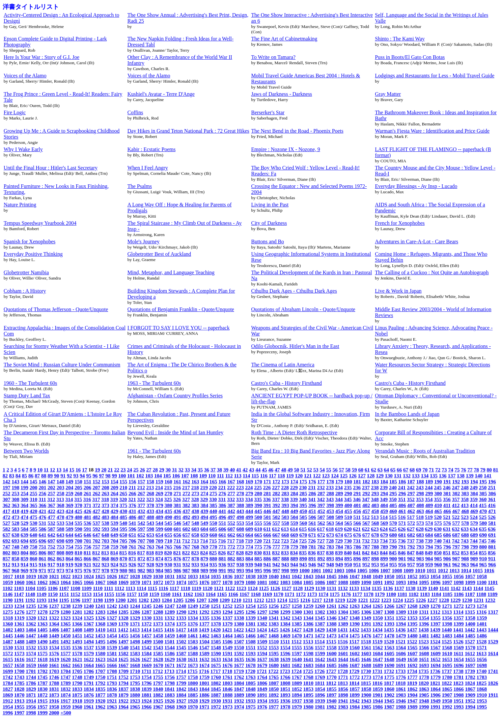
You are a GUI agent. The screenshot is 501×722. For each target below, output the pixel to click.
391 (267, 505)
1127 (286, 588)
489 (159, 517)
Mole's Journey (143, 241)
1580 (100, 653)
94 (82, 475)
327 (186, 499)
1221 (363, 600)
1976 (262, 706)
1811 (320, 683)
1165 (222, 594)
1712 (158, 671)
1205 (178, 600)
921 (87, 564)
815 (123, 552)
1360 (8, 624)
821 (177, 552)
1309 (401, 612)
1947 (412, 701)
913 (15, 564)
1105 (41, 588)
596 (132, 529)
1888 (227, 695)
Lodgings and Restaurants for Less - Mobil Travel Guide (434, 75)
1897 (331, 695)
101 (131, 475)
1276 (19, 612)
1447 (31, 635)
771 (222, 546)
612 (276, 529)
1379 (227, 624)
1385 (297, 624)
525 (483, 517)
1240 (89, 606)
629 (428, 529)
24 (129, 469)
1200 (120, 600)
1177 (357, 594)
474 (24, 517)
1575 (42, 653)
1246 (158, 606)
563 (330, 523)
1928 (193, 701)
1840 (158, 689)
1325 (89, 618)
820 (168, 552)
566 (357, 523)
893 (330, 558)
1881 (146, 695)
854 (474, 552)
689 (474, 535)
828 (240, 552)
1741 (493, 671)
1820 (424, 683)
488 (150, 517)
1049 (378, 576)
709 (159, 541)
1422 (239, 629)
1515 (331, 641)
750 (33, 546)
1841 (169, 689)
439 (204, 511)
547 (186, 523)
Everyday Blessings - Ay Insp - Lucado (416, 186)
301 (447, 493)
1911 (493, 695)
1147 (19, 594)
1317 (493, 612)
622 (366, 529)
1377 (204, 624)
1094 (412, 582)
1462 (204, 635)
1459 (169, 635)
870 (123, 558)
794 (429, 546)
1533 (42, 647)
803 (15, 552)
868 (105, 558)
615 (303, 529)
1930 (216, 701)
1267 (401, 606)
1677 (239, 665)
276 (222, 493)
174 (294, 481)
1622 (89, 659)
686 (447, 535)
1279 (54, 612)
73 (444, 469)
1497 (123, 641)
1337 (227, 618)
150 (78, 481)
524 (474, 517)
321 (132, 499)
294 (384, 493)
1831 (54, 689)
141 (487, 475)
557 (276, 523)
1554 (285, 647)
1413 (134, 629)
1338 (239, 618)
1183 (425, 594)
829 (249, 552)
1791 (89, 683)
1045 (331, 576)
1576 (54, 653)
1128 (298, 588)
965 (483, 564)
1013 (454, 570)
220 (213, 487)
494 (204, 517)
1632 (204, 659)
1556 (308, 647)
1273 (470, 606)
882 (231, 558)
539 (114, 523)
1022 (65, 576)
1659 (31, 665)
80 (489, 469)
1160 (165, 594)
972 (51, 570)
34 (193, 469)
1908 (459, 695)
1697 (470, 665)
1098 (459, 582)
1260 (320, 606)
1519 (377, 641)
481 (87, 517)
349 (384, 499)
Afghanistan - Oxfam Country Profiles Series (175, 395)
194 (474, 481)
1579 (89, 653)
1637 (262, 659)
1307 (378, 612)
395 (303, 505)
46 (270, 469)
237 (366, 487)
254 (24, 493)
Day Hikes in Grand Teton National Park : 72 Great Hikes (188, 131)
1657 (8, 665)
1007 (385, 570)
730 (347, 541)
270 (168, 493)
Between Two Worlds (26, 451)
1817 (389, 683)
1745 (42, 677)
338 (285, 499)
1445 (8, 635)
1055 (447, 576)
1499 (146, 641)
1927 (181, 701)
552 (231, 523)
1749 (89, 677)
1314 (458, 612)
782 (321, 546)
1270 (435, 606)
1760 (216, 677)
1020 (42, 576)
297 (411, 493)
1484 (459, 635)
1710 (135, 671)
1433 (366, 629)
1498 (135, 641)
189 (429, 481)
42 (245, 469)
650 (123, 535)
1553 (273, 647)
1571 (482, 647)
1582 (123, 653)
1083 (285, 582)
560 (303, 523)
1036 (227, 576)
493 (195, 517)
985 (168, 570)
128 (371, 475)
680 (393, 535)
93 (76, 475)
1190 (8, 600)
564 (339, 523)
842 (366, 552)
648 (105, 535)
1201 (132, 600)
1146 (8, 594)
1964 (123, 706)
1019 (31, 576)
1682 (297, 665)
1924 (146, 701)
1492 (65, 641)
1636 (250, 659)
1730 (366, 671)
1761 (227, 677)
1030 (158, 576)
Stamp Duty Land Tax (27, 395)
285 (303, 493)
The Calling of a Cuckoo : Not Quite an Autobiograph (431, 272)
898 (375, 558)
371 (87, 505)
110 (212, 475)
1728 (343, 671)
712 (186, 541)
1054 (435, 576)
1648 (389, 659)
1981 (320, 706)
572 (411, 523)
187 (411, 481)
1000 (304, 570)
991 (222, 570)
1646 (366, 659)
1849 (262, 689)
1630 (181, 659)
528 (15, 523)
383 (195, 505)
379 (159, 505)
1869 (8, 695)
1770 (331, 677)
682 (411, 535)
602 (186, 529)
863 (60, 558)
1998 (31, 712)
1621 (77, 659)
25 (136, 469)
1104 (30, 588)
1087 (331, 582)
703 (105, 541)
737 (411, 541)
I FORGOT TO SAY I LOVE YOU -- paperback (178, 328)
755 (78, 546)
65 (393, 469)
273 (195, 493)
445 (258, 511)
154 (114, 481)
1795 (135, 683)
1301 (308, 612)
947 (321, 564)
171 (267, 481)
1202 (144, 600)
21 (110, 469)
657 (186, 535)
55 (328, 469)
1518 (366, 641)
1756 (169, 677)
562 (321, 523)
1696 (459, 665)
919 (69, 564)
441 (222, 511)
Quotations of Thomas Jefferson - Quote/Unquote (56, 309)
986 (177, 570)
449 (294, 511)
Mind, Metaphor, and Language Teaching (171, 272)
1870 (19, 695)
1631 (193, 659)
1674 (204, 665)
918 (60, 564)
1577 (65, 653)
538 (105, 523)
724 (294, 541)
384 (204, 505)
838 (330, 552)
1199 (109, 600)
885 (258, 558)
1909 (470, 695)
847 (411, 552)
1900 (366, 695)
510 (348, 517)
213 (150, 487)
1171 (289, 594)
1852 (297, 689)
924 (114, 564)
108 (194, 475)
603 (195, 529)
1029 (146, 576)
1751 (112, 677)
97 (101, 475)
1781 (459, 677)
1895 (308, 695)
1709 (123, 671)
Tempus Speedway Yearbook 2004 (40, 223)
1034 (204, 576)
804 (24, 552)
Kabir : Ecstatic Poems (151, 149)
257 (51, 493)
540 (123, 523)
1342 (285, 618)
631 (447, 529)
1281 (77, 612)
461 (402, 511)
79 (483, 469)
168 (240, 481)
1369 (112, 624)
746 (491, 541)
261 (87, 493)
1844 (204, 689)
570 (393, 523)
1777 (412, 677)
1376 (193, 624)
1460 (181, 635)
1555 (297, 647)
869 (114, 558)
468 (465, 511)
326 (177, 499)
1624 (112, 659)
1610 (447, 653)
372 (96, 505)
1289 (169, 612)
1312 (435, 612)
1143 (467, 588)
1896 (320, 695)
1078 (227, 582)
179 (339, 481)
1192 (30, 600)
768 (195, 546)
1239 (77, 606)
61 (367, 469)
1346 (331, 618)
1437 (412, 629)
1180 (391, 594)
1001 (316, 570)
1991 (435, 706)
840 (347, 552)
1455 (123, 635)
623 (374, 529)
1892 (273, 695)
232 (321, 487)
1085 (308, 582)
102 (140, 475)
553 (240, 523)
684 (429, 535)
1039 (262, 576)
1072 (158, 582)
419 (24, 511)
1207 (201, 600)
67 (405, 469)
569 (384, 523)
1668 (135, 665)
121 (308, 475)
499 (249, 517)
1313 (447, 612)
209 (114, 487)
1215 (294, 600)
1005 (362, 570)
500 (258, 517)
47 (277, 469)
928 (150, 564)
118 (281, 475)
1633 (216, 659)
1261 (331, 606)
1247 (169, 606)
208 (105, 487)
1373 (158, 624)
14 (65, 469)
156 (132, 481)
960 (438, 564)
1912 (8, 701)
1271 (447, 606)
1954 (8, 706)
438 (195, 511)
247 (455, 487)
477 (51, 517)
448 (285, 511)
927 (141, 564)
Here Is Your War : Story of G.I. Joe (41, 57)
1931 (227, 701)
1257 (285, 606)
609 (249, 529)
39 (226, 469)
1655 (470, 659)
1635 (239, 659)
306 (492, 493)
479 (69, 517)
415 (483, 505)
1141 (444, 588)
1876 (89, 695)
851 (447, 552)
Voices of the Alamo (25, 75)
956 (402, 564)
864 (69, 558)
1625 (123, 659)
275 (213, 493)
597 (141, 529)
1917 (65, 701)
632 (455, 529)
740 (437, 541)
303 (465, 493)
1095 (424, 582)
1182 (413, 594)
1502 (181, 641)
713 (195, 541)
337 (276, 499)
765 (168, 546)
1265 (378, 606)
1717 (215, 671)
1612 (470, 653)
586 (42, 529)
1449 (54, 635)
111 (220, 475)
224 (249, 487)
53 (316, 469)
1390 (354, 624)
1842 (181, 689)
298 (420, 493)
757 (96, 546)
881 (222, 558)
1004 (351, 570)
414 (474, 505)
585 (33, 529)
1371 (135, 624)
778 (285, 546)
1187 (470, 594)
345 (347, 499)
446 (267, 511)
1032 (181, 576)
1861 (401, 689)
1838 (135, 689)
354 (428, 499)
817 (141, 552)
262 (96, 493)
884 (249, 558)
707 (141, 541)
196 (492, 481)
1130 (320, 588)
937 (231, 564)
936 (222, 564)
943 (285, 564)
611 (267, 529)
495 (213, 517)
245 (437, 487)
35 (200, 469)
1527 (470, 641)
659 (204, 535)
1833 (77, 689)
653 (150, 535)
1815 (366, 683)
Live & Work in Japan (398, 291)
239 (384, 487)
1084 (297, 582)
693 (15, 541)
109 (203, 475)
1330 (146, 618)
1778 (424, 677)
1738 (458, 671)
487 (141, 517)
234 (339, 487)
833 (285, 552)
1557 (320, 647)
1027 (123, 576)
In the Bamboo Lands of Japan (407, 414)
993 (240, 570)
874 (159, 558)
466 (447, 511)
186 (402, 481)
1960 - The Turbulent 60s (30, 383)
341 (312, 499)
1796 (146, 683)
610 (258, 529)
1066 (89, 582)
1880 (135, 695)
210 (123, 487)
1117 (174, 588)
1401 (482, 624)
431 (132, 511)
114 (246, 475)
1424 (262, 629)
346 (357, 499)
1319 (19, 618)
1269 (424, 606)
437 (186, 511)
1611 (458, 653)
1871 (31, 695)
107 (185, 475)
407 (411, 505)
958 (420, 564)
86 (31, 475)
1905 (424, 695)
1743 (19, 677)
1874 (65, 695)
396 (312, 505)
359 (474, 499)
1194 (53, 600)
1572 (8, 653)
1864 (435, 689)
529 (24, 523)
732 (366, 541)
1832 (65, 689)
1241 (100, 606)
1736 (435, 671)
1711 (146, 671)
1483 (447, 635)
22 (116, 469)
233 (330, 487)
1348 (354, 618)
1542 (146, 647)
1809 (297, 683)
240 (393, 487)
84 (18, 475)
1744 (31, 677)
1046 (343, 576)
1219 (340, 600)
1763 (250, 677)
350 (393, 499)
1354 (424, 618)
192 (456, 481)
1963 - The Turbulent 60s (154, 383)
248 (464, 487)
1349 (366, 618)
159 (159, 481)
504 (294, 517)
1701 (31, 671)
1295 (239, 612)
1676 (227, 665)
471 (492, 511)
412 (455, 505)
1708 (112, 671)
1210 (236, 600)
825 (213, 552)
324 (159, 499)
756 (87, 546)
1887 (216, 695)
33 (187, 469)
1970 (193, 706)
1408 (77, 629)
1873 (54, 695)
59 (354, 469)
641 (42, 535)
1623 (100, 659)
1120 (207, 588)
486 (132, 517)
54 (322, 469)
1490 (42, 641)
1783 (482, 677)
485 (123, 517)
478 (60, 517)
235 (347, 487)
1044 (320, 576)
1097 (447, 582)
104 (158, 475)
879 (204, 558)
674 (339, 535)
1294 (227, 612)
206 (87, 487)
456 (357, 511)
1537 (89, 647)
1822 (447, 683)
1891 (262, 695)
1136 (388, 588)
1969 (181, 706)
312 (51, 499)
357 (455, 499)
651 (132, 535)
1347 (343, 618)
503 (285, 517)
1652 (435, 659)
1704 (65, 671)
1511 (285, 641)
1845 (216, 689)
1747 (65, 677)
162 (186, 481)
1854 (320, 689)
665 (258, 535)
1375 (181, 624)
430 (123, 511)
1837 (123, 689)
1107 (64, 588)
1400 (470, 624)
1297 (262, 612)
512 (366, 517)
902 (411, 558)
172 (276, 481)
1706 (89, 671)
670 (303, 535)
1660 (42, 665)
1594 (262, 653)
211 (132, 487)
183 (375, 481)
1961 (89, 706)
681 (402, 535)
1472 (320, 635)
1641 (308, 659)
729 (339, 541)
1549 (227, 647)
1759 (204, 677)
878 (195, 558)
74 (450, 469)
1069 (123, 582)
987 (186, 570)
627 (411, 529)
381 (177, 505)
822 (186, 552)
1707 (100, 671)
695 (33, 541)
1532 (31, 647)
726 (312, 541)
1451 (77, 635)
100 (122, 475)
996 (267, 570)
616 (312, 529)
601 (177, 529)
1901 (378, 695)
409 (429, 505)
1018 (19, 576)
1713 (169, 671)
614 (294, 529)
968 (15, 570)
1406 (54, 629)
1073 (169, 582)
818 (150, 552)
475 (33, 517)
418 (15, 511)
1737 (447, 671)
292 (366, 493)
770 (213, 546)
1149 (41, 594)
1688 (366, 665)
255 (33, 493)
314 (69, 499)
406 (402, 505)
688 (465, 535)
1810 (308, 683)
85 (24, 475)
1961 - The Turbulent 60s (154, 451)
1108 (75, 588)
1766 (285, 677)
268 (150, 493)
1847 (239, 689)
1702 (42, 671)
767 (186, 546)
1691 (401, 665)
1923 (135, 701)
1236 (42, 606)
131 (398, 475)
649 (114, 535)
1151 (64, 594)
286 (312, 493)
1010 (420, 570)
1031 (169, 576)
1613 (481, 653)
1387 (320, 624)
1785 (19, 683)
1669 (146, 665)
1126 (275, 588)
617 (321, 529)
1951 (459, 701)
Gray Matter (388, 94)
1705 (77, 671)
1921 (112, 701)
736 (401, 541)
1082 (273, 582)
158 (150, 481)
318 (105, 499)
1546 (193, 647)
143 (15, 481)
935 (213, 564)
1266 (389, 606)
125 (344, 475)
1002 (327, 570)
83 (11, 475)
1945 (389, 701)
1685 (331, 665)
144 (24, 481)
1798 (169, 683)
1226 (421, 600)
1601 (343, 653)
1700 (19, 671)
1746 (54, 677)
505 (303, 517)
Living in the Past (270, 204)
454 (339, 511)
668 (285, 535)
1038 (250, 576)
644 (69, 535)
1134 (365, 588)
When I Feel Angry (147, 168)
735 (393, 541)
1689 (378, 665)
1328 (123, 618)
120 (298, 475)
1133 (354, 588)
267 (141, 493)
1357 (459, 618)
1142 (455, 588)
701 (87, 541)
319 (114, 499)
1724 (296, 671)
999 (294, 570)
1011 (431, 570)
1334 (193, 618)
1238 (65, 606)
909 (474, 558)
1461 (193, 635)
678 (375, 535)
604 (204, 529)
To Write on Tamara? (273, 57)
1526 (458, 641)
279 (249, 493)
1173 (312, 594)
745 (483, 541)
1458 (158, 635)
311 (42, 499)
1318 (8, 618)
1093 (401, 582)
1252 (227, 606)
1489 (31, 641)
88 (43, 475)
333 (240, 499)
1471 (308, 635)
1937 (297, 701)
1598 (308, 653)
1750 (100, 677)
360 (483, 499)
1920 (100, 701)
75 (457, 469)
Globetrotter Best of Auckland (159, 254)
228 (285, 487)
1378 (216, 624)
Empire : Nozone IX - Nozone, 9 (285, 149)
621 (357, 529)
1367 (89, 624)
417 (6, 511)
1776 (401, 677)
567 (366, 523)
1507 (239, 641)
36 (206, 469)
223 (240, 487)
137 (452, 475)
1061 (31, 582)
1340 (262, 618)
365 (33, 505)
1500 (158, 641)
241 (401, 487)
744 (474, 541)
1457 (146, 635)
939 (249, 564)
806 (42, 552)
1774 (378, 677)
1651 (424, 659)
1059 (8, 582)
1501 (169, 641)
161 (177, 481)
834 (294, 552)
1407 (65, 629)
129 (379, 475)
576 (447, 523)
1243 (123, 606)
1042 (297, 576)
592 (96, 529)
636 (491, 529)
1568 (447, 647)
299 (429, 493)
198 (15, 487)
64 (386, 469)
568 (375, 523)
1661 (54, 665)
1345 (320, 618)
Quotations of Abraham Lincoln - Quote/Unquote (303, 309)
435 (168, 511)
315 (78, 499)
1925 (158, 701)
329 (204, 499)
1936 (285, 701)
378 (150, 505)
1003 (339, 570)
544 (159, 523)
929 (159, 564)
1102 (8, 588)
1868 (482, 689)
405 (393, 505)
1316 (481, 612)
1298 (273, 612)
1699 (8, 671)
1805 (250, 683)
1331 (158, 618)
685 (438, 535)
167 (231, 481)
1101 (493, 582)
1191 (19, 600)
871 (132, 558)
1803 (227, 683)
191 (447, 481)
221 (222, 487)
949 (339, 564)
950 (348, 564)
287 (321, 493)
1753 (135, 677)
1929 (204, 701)
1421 (227, 629)
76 (463, 469)
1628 (158, 659)
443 (240, 511)
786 (357, 546)
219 (204, 487)
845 (393, 552)
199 (24, 487)
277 (231, 493)
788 (375, 546)
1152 (75, 594)
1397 (435, 624)
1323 (65, 618)
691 (492, 535)
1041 (285, 576)
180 (348, 481)
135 (433, 475)
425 (78, 511)
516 (401, 517)
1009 (409, 570)
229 (294, 487)
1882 (158, 695)
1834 (89, 689)
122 (316, 475)
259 (69, 493)
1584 (146, 653)
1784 (8, 683)
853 (464, 552)
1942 (354, 701)
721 (267, 541)
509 (339, 517)
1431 (343, 629)
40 (232, 469)
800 (483, 546)
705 (123, 541)
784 (339, 546)
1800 (193, 683)
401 (357, 505)
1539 (112, 647)
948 (330, 564)
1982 (331, 706)
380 (168, 505)
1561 (366, 647)
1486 (482, 635)
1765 (273, 677)
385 (213, 505)
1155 (109, 594)
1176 (346, 594)
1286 (135, 612)
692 (6, 541)
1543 (158, 647)
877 (186, 558)
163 (195, 481)
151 (87, 481)
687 (456, 535)
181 (357, 481)
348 (374, 499)
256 (42, 493)
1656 (482, 659)
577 (456, 523)
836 (312, 552)
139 (469, 475)
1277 (31, 612)
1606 (401, 653)
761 (132, 546)
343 (330, 499)
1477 (378, 635)
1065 (77, 582)
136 (442, 475)
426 (87, 511)
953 (375, 564)
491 (177, 517)
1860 (389, 689)
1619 (54, 659)
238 (374, 487)
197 (6, 487)
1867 (470, 689)
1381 (250, 624)
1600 (331, 653)
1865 (447, 689)
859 (24, 558)
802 (6, 552)
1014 (466, 570)
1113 (130, 588)
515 (393, 517)
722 (276, 541)
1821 (435, 683)
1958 (54, 706)
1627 (146, 659)
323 (150, 499)
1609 (435, 653)
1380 (239, 624)
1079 (239, 582)
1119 (196, 588)
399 (339, 505)
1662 (65, 665)
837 (321, 552)
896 (357, 558)
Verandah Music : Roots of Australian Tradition (425, 451)
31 (174, 469)
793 (420, 546)
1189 (492, 594)
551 (222, 523)
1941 (343, 701)
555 (258, 523)
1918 (77, 701)
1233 (8, 606)
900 (393, 558)
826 (222, 552)
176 (312, 481)
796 (447, 546)
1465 (239, 635)
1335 (204, 618)
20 (103, 469)
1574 (31, 653)
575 (438, 523)
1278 (42, 612)
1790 (77, 683)
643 (60, 535)
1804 (239, 683)
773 (240, 546)
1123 (241, 588)
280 (258, 493)
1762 (239, 677)
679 (384, 535)
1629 (169, 659)
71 (431, 469)
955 (393, 564)
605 (213, 529)
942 (276, 564)
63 (380, 469)
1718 (227, 671)
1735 (424, 671)
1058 (482, 576)
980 (123, 570)
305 (483, 493)
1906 (435, 695)
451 (312, 511)
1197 (87, 600)
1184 (436, 594)
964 (474, 564)
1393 (389, 624)
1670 (158, 665)
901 (402, 558)
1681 (285, 665)
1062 (42, 582)
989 (204, 570)
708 (150, 541)
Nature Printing (20, 204)
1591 (227, 653)
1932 (239, 701)
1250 (204, 606)
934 (204, 564)
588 (60, 529)
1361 (19, 624)
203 (60, 487)
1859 (378, 689)
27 (149, 469)
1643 (331, 659)
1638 (273, 659)
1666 (112, 665)
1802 (216, 683)
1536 (77, 647)
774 (249, 546)
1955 (19, 706)
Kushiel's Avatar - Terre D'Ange (161, 94)
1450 (65, 635)
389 (249, 505)
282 (276, 493)
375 (123, 505)
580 (483, 523)
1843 (193, 689)
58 (347, 469)
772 (231, 546)
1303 (331, 612)
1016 (489, 570)
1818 (400, 683)
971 (42, 570)
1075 (193, 582)
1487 (8, 641)
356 (447, 499)
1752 (123, 677)
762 (141, 546)
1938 (308, 701)
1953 (482, 701)
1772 (354, 677)
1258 (297, 606)
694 (24, 541)
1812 (331, 683)
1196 (75, 600)
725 (303, 541)
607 (231, 529)
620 (347, 529)
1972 (216, 706)
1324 (77, 618)
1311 (424, 612)
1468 (273, 635)
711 (177, 541)
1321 (42, 618)
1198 (98, 600)
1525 (447, 641)
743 (464, 541)
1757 (181, 677)
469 (474, 511)
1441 (458, 629)
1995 (482, 706)
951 (357, 564)
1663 (77, 665)
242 (411, 487)
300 (438, 493)
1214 (282, 600)
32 (180, 469)
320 (123, 499)
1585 (158, 653)
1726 (320, 671)
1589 (204, 653)
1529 (493, 641)
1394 (401, 624)
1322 (54, 618)
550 (213, 523)
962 (456, 564)
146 (42, 481)
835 (303, 552)
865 (78, 558)
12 (52, 469)
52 (309, 469)
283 (285, 493)
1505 (216, 641)
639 (24, 535)
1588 (193, 653)
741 (447, 541)
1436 (400, 629)
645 (78, 535)
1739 (470, 671)
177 (321, 481)
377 (141, 505)
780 (303, 546)
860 (33, 558)
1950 (447, 701)
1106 (53, 588)
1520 (389, 641)
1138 (410, 588)
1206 (190, 600)
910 (483, 558)
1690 (389, 665)
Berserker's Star (268, 112)
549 (204, 523)
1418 (192, 629)
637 (6, 535)
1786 (31, 683)
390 (258, 505)
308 (15, 499)
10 (39, 469)
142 (6, 481)
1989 (412, 706)
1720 (250, 671)
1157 (132, 594)
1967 (158, 706)
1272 (459, 606)
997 (276, 570)
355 (437, 499)
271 (177, 493)
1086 (320, 582)
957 (411, 564)
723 (285, 541)
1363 (42, 624)
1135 (376, 588)
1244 (135, 606)
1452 (89, 635)
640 (33, 535)
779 (294, 546)
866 (87, 558)
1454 (112, 635)
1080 (250, 582)
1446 (19, 635)
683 (420, 535)
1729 (354, 671)
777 (276, 546)
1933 (250, 701)
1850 (273, 689)
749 (24, 546)
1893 (285, 695)
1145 (489, 588)
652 (141, 535)
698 (60, 541)
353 (420, 499)
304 (474, 493)
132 (406, 475)
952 (366, 564)
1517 (354, 641)
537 (96, 523)
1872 (42, 695)
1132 (343, 588)
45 (264, 469)
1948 (424, 701)
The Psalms (139, 186)
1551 (250, 647)
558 (285, 523)
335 (258, 499)
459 (384, 511)
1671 (169, 665)
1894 (297, 695)
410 (438, 505)
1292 (204, 612)
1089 (354, 582)
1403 (19, 629)
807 (51, 552)
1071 (146, 582)
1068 (112, 582)
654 (159, 535)
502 (276, 517)
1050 (389, 576)
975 (78, 570)
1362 (31, 624)
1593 (250, 653)
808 (60, 552)
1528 (481, 641)
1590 (216, 653)
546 (177, 523)
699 (69, 541)
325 (168, 499)
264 (114, 493)
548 (195, 523)
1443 (481, 629)
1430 (331, 629)
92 (69, 475)
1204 (167, 600)
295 (393, 493)
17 (84, 469)
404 (384, 505)
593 (105, 529)
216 (177, 487)
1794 (123, 683)
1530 (8, 647)
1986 (378, 706)
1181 (402, 594)
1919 (89, 701)
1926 (169, 701)
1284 (112, 612)
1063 (54, 582)
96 (95, 475)
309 (24, 499)
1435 (389, 629)
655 (168, 535)
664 (249, 535)
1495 (100, 641)
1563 (389, 647)
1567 (435, 647)
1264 (366, 606)
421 (42, 511)
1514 (320, 641)
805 (33, 552)
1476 (366, 635)
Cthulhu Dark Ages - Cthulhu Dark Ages (294, 291)
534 (69, 523)
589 (69, 529)
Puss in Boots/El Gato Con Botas (410, 57)
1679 (262, 665)
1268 (412, 606)
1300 (297, 612)
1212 (259, 600)
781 (312, 546)
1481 (424, 635)
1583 (135, 653)
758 (105, 546)
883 (240, 558)
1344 (308, 618)
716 (222, 541)
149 (69, 481)
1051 (401, 576)
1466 (250, 635)
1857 (354, 689)
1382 (262, 624)
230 (303, 487)
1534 (54, 647)
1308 (389, 612)
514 (384, 517)
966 (492, 564)
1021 (54, 576)
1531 (19, 647)
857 (6, 558)
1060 (19, 582)
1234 (19, 606)
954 (384, 564)
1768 (308, 677)
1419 (204, 629)
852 (455, 552)
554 (249, 523)
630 (437, 529)
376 (132, 505)
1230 (467, 600)
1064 (65, 582)
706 (132, 541)
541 (132, 523)
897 (366, 558)
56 (335, 469)
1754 (146, 677)
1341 (273, 618)
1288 (158, 612)
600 (168, 529)
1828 (19, 689)
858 (15, 558)
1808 (285, 683)
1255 (262, 606)
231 (312, 487)
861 (42, 558)
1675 (216, 665)
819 (159, 552)
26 (142, 469)
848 (420, 552)
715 (213, 541)
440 (213, 511)
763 (150, 546)
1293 (216, 612)
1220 (351, 600)
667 (276, 535)
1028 (135, 576)
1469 (285, 635)
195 (483, 481)
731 (357, 541)
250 (483, 487)
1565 (412, 647)
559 (294, 523)
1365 (65, 624)
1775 (389, 677)
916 (42, 564)
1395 (412, 624)
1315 (470, 612)
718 (240, 541)
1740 (481, 671)
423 (60, 511)
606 (222, 529)
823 (195, 552)
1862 (412, 689)
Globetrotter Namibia (26, 272)
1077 (216, 582)
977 (96, 570)
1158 (143, 594)
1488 (19, 641)
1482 (435, 635)
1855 (331, 689)
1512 (296, 641)
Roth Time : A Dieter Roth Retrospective (294, 432)
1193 (41, 600)
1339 (250, 618)
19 (97, 469)
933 (195, 564)
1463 (216, 635)
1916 (54, 701)
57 (341, 469)
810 (78, 552)
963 (465, 564)
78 (476, 469)
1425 (273, 629)
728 (330, 541)
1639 (285, 659)
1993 (459, 706)
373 (105, 505)
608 (240, 529)
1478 (389, 635)
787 (366, 546)
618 (330, 529)
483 (105, 517)
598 (150, 529)
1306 (366, 612)
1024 (89, 576)
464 (429, 511)
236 (357, 487)
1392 (378, 624)
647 (96, 535)
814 (114, 552)
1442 (470, 629)
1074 (181, 582)
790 (393, 546)
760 (123, 546)
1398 (447, 624)
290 (348, 493)
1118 (185, 588)
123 (325, 475)
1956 (31, 706)
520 (437, 517)
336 (267, 499)
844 (384, 552)
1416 (169, 629)
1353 (412, 618)
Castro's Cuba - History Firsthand (286, 383)
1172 (301, 594)
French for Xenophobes (400, 223)
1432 (354, 629)
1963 (112, 706)
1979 (297, 706)
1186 (458, 594)
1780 (447, 677)
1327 (112, 618)
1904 (412, 695)
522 (455, 517)
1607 (412, 653)
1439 (435, 629)
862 (51, 558)
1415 (158, 629)
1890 (250, 695)
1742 (8, 677)
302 (456, 493)
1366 (77, 624)
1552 (262, 647)
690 (483, 535)
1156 (120, 594)
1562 (378, 647)
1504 (204, 641)
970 (33, 570)
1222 (375, 600)
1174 (323, 594)
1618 (42, 659)
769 (204, 546)
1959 (65, 706)
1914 (31, 701)
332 (231, 499)
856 (491, 552)
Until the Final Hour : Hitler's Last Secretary (50, 168)
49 (290, 469)
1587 (181, 653)
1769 (320, 677)
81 (495, 469)
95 (89, 475)
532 (51, 523)
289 (339, 493)
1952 (470, 701)
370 (78, 505)
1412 (123, 629)
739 (428, 541)
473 (15, 517)
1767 (297, 677)
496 (222, 517)
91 (63, 475)
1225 (409, 600)
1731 (377, 671)
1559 (343, 647)
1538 (100, 647)
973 (60, 570)
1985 (366, 706)
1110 (97, 588)
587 (51, 529)
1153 (87, 594)
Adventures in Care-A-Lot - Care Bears (416, 241)
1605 (389, 653)
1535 (65, 647)
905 (438, 558)
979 (114, 570)
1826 (493, 683)
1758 (193, 677)
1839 (146, 689)
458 (375, 511)
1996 (8, 712)
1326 (100, 618)
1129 (309, 588)
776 (267, 546)
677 (366, 535)
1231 (478, 600)
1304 (343, 612)
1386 (308, 624)
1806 (262, 683)
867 (96, 558)
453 (330, 511)
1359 (482, 618)
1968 (169, 706)
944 (294, 564)
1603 (366, 653)
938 (240, 564)
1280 (65, 612)
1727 (331, 671)
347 (366, 499)
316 (87, 499)
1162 (188, 594)
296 (402, 493)
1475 (354, 635)
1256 (273, 606)
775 (258, 546)
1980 (308, 706)
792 (411, 546)
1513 (308, 641)
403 (375, 505)
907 (456, 558)
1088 (343, 582)
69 (418, 469)
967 (6, 570)
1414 (146, 629)
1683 (308, 665)
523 (464, 517)
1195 (64, 600)
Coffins (135, 112)
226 (267, 487)
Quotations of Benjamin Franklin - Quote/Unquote (180, 309)
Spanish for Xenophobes (29, 241)
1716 (204, 671)
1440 (447, 629)
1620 (65, 659)
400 (348, 505)
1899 (354, 695)
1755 (158, 677)
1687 (354, 665)
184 (384, 481)
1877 (100, 695)
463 (420, 511)
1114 (141, 588)
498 (240, 517)
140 (478, 475)
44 (258, 469)
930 (168, 564)
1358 (470, 618)
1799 (181, 683)
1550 (239, 647)
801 (492, 546)
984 (159, 570)
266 (132, 493)
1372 (146, 624)
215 (168, 487)
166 (222, 481)
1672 (181, 665)
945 (303, 564)
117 (272, 475)
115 (255, 475)
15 (71, 469)
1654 (459, 659)
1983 (343, 706)
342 (321, 499)
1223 (386, 600)
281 (267, 493)
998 (285, 570)
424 (69, 511)
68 (412, 469)
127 (362, 475)
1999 (42, 712)
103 (149, 475)
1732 (389, 671)
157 (141, 481)
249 (474, 487)
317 (96, 499)
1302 (320, 612)
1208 (213, 600)
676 (357, 535)
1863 (424, 689)
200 (33, 487)
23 (123, 469)
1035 (216, 576)
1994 (470, 706)
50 (296, 469)
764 (159, 546)
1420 (215, 629)
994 (249, 570)
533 (60, 523)
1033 (193, 576)
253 (15, 493)
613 (285, 529)
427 (96, 511)
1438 (424, 629)
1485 (470, 635)
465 (438, 511)
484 (114, 517)
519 (428, 517)
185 (393, 481)
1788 (54, 683)
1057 (470, 576)
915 (33, 564)
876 (177, 558)
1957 (42, 706)
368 (60, 505)
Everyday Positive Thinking (33, 254)
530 (33, 523)
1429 (320, 629)
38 (219, 469)
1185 (447, 594)
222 (231, 487)
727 (321, 541)
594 (114, 529)
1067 (100, 582)
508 (330, 517)
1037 (239, 576)
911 (492, 558)
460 (393, 511)
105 (167, 475)
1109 (87, 588)
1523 (424, 641)
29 (161, 469)
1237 (54, 606)
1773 (366, 677)
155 (123, 481)
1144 (478, 588)
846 (401, 552)
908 (465, 558)
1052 (412, 576)
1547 (204, 647)
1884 (181, 695)
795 (438, 546)
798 (465, 546)
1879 (123, 695)
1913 (19, 701)
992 (231, 570)
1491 (54, 641)
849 (428, 552)
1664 (89, 665)
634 (474, 529)
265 (123, 493)
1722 (273, 671)
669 (294, 535)
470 (483, 511)
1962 (100, 706)
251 (491, 487)
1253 (239, 606)
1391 (366, 624)
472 (6, 517)
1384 (285, 624)
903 (420, 558)
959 (429, 564)
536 (87, 523)
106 (176, 475)
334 (249, 499)
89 (50, 475)
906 (447, 558)
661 (222, 535)
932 (186, 564)
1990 (424, 706)
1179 (380, 594)
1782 (470, 677)
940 (258, 564)
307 (6, 499)
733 (374, 541)
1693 (424, 665)
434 (159, 511)
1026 (112, 576)
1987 (389, 706)
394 (294, 505)
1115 (152, 588)
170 (258, 481)
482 (96, 517)
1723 (285, 671)
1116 (163, 588)
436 (177, 511)
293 (375, 493)
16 (78, 469)
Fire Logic (15, 112)
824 (204, 552)
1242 (112, 606)
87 (37, 475)
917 (51, 564)
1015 (477, 570)
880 (213, 558)
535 (78, 523)
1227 (432, 600)
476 (42, 517)
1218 (328, 600)
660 (213, 535)
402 (366, 505)
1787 (42, 683)
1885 (193, 695)
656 (177, 535)
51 (303, 469)
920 (78, 564)
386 (222, 505)
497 (231, 517)
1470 (297, 635)
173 (285, 481)
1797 (158, 683)
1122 (230, 588)
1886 (204, 695)
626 (401, 529)
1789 (65, 683)
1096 (435, 582)
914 (24, 564)
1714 (181, 671)
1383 (273, 624)
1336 (216, 618)
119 (290, 475)
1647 (378, 659)
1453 (100, 635)
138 (460, 475)
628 (420, 529)
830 (258, 552)
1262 (343, 606)
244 (428, 487)
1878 (112, 695)
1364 (54, 624)
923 (105, 564)
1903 (401, 695)
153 (105, 481)
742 (455, 541)
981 (132, 570)
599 (159, 529)
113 (237, 475)
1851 (285, 689)
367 (51, 505)
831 (267, 552)
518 (420, 517)
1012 (443, 570)
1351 (389, 618)
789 (384, 546)
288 (330, 493)
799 (474, 546)
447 (276, 511)
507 (321, 517)
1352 (401, 618)
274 (204, 493)
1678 (250, 665)
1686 (343, 665)
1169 (267, 594)
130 (388, 475)
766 (177, 546)
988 (195, 570)
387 (231, 505)
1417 (181, 629)
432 (141, 511)
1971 (204, 706)
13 (59, 469)
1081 (262, 582)
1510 (273, 641)
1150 (53, 594)
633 (464, 529)
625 (393, 529)
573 (420, 523)
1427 (296, 629)
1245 (146, 606)
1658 (19, 665)
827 (231, 552)
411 (447, 505)
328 (195, 499)
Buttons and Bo (267, 241)
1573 (19, 653)
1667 (123, 665)
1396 (424, 624)
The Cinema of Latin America (283, 364)
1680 (273, 665)
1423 (250, 629)
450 (303, 511)
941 (267, 564)
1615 (8, 659)
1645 (354, 659)
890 (303, 558)
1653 (447, 659)
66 (399, 469)
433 (150, 511)
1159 (154, 594)
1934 (262, 701)
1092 (389, 582)
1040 (273, 576)
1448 (42, 635)
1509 (262, 641)
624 (384, 529)
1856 (343, 689)
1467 (262, 635)
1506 (227, 641)
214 (159, 487)
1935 (273, 701)
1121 (219, 588)
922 (96, 564)
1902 (389, 695)
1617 (31, 659)
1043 (308, 576)
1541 (135, 647)
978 (105, 570)
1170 (278, 594)
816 (132, 552)
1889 (239, 695)
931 (177, 564)
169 (249, 481)
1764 (262, 677)
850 (437, 552)
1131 (331, 588)
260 (78, 493)
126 (352, 475)
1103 (19, 588)
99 (114, 475)
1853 (308, 689)
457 (366, 511)
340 (303, 499)
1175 (335, 594)
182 (366, 481)
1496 (112, 641)
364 (24, 505)
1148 (30, 594)
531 (42, 523)
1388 (331, 624)
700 (78, 541)
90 (56, 475)
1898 (343, 695)
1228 (444, 600)
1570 (470, 647)
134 (425, 475)
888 (285, 558)
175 (303, 481)
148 (60, 481)
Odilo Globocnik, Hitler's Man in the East (295, 346)
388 (240, 505)
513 (374, 517)
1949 (435, 701)
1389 (343, 624)
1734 (412, 671)
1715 (192, 671)
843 (374, 552)
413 (464, 505)
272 (186, 493)
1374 (169, 624)
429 (114, 511)
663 (240, 535)
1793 (112, 683)
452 (321, 511)
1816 (377, 683)
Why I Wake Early (23, 149)
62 (373, 469)
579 (474, 523)
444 (249, 511)
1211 (247, 600)
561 (312, 523)
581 (492, 523)
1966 (146, 706)
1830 (42, 689)
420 (33, 511)
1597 (297, 653)
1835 (100, 689)
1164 (210, 594)
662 (231, 535)
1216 (305, 600)
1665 (100, 665)
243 (420, 487)
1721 (262, 671)
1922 (123, 701)
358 (464, 499)
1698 (482, 665)
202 (51, 487)
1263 (354, 606)
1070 (135, 582)
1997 (19, 712)
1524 (435, 641)
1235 (31, 606)
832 (276, 552)
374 (114, 505)
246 (447, 487)
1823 (458, 683)
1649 (401, 659)
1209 (224, 600)
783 (330, 546)
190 (438, 481)
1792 (100, 683)
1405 (42, 629)
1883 (169, 695)
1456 (135, 635)
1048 (366, 576)
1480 (412, 635)
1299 (285, 612)
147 (51, 481)
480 (78, 517)
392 (276, 505)
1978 (285, 706)
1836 (112, 689)
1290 (181, 612)
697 (51, 541)
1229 (455, 600)
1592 (239, 653)
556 (267, 523)
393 (285, 505)
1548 (216, 647)
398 (330, 505)
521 (447, 517)
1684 (320, 665)
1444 (493, 629)
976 (87, 570)
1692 (412, 665)
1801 (204, 683)
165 (213, 481)
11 (46, 469)
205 (78, 487)
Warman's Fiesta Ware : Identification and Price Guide (432, 131)
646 (87, 535)
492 (186, 517)
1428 (308, 629)
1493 (77, 641)
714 (204, 541)
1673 (193, 665)
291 (357, 493)
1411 (112, 629)
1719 (239, 671)
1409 (89, 629)
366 (42, 505)
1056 (459, 576)
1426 (285, 629)
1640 (297, 659)
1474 (343, 635)
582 (6, 529)
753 (60, 546)
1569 (459, 647)
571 (402, 523)
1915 (42, 701)
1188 (481, 594)
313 (60, 499)
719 (249, 541)
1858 (366, 689)
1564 (401, 647)
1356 (447, 618)
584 (24, 529)
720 (258, 541)
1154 (98, 594)
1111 (108, 588)
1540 (123, 647)
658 (195, 535)
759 (114, 546)
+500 (65, 712)
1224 (398, 600)
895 (348, 558)
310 (33, 499)
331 (222, 499)
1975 (250, 706)
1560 (354, 647)
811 (87, 552)
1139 (422, 588)
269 (159, 493)
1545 (181, 647)
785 (348, 546)
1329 (135, 618)
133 (415, 475)
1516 (343, 641)
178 (330, 481)
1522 (412, 641)
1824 (470, 683)
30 (168, 469)
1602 (354, 653)
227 (276, 487)
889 (294, 558)
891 (312, 558)
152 (96, 481)
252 (6, 493)
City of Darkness (269, 223)
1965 (135, 706)
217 (186, 487)
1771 (343, 677)
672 (321, 535)
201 (42, 487)
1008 (397, 570)
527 (6, 523)
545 (168, 523)
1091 (378, 582)
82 (5, 475)
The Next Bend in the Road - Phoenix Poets (297, 131)
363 (15, 505)
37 (213, 469)
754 (69, 546)
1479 (401, 635)
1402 (8, 629)
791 (402, 546)
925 (123, 564)
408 (420, 505)
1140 (433, 588)
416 (491, 505)
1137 (399, 588)
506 (312, 517)
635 (483, 529)
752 (51, 546)
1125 (264, 588)
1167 (244, 594)
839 (339, 552)
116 (264, 475)
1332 (169, 618)
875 (168, 558)
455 (348, 511)
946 (312, 564)
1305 (354, 612)
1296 (250, 612)
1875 (77, 695)
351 (401, 499)
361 (491, 499)
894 (339, 558)
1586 (169, 653)
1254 (250, 606)
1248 (181, 606)
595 (123, 529)
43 (251, 469)
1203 (155, 600)
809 (69, 552)
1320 (31, 618)
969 (24, 570)
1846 (227, 689)
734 (384, 541)
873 (150, 558)
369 (69, 505)
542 (141, 523)
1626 (135, 659)
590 (78, 529)
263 (105, 493)
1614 (493, 653)
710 (168, 541)
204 (69, 487)
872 (141, 558)
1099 (470, 582)
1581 (112, 653)
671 (312, 535)
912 (6, 564)
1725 (308, 671)
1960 (77, 706)
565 (348, 523)
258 (60, 493)
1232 (490, 600)
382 (186, 505)
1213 (270, 600)
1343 (297, 618)
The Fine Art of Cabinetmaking (284, 38)
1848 (250, 689)
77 (470, 469)
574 (429, 523)
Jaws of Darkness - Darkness (281, 94)
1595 (273, 653)
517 (411, 517)
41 (238, 469)
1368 (100, 624)
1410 (100, 629)
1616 (19, 659)
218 (195, 487)
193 (465, 481)
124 (335, 475)
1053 (424, 576)
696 (42, 541)
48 (283, 469)
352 (411, 499)
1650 (412, 659)
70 (425, 469)
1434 (377, 629)
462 (411, 511)
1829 (31, 689)
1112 (119, 588)
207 (96, 487)
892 (321, 558)
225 (258, 487)
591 (87, 529)
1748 (77, 677)
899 (384, 558)
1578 (77, 653)
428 (105, 511)
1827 (8, 689)
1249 (193, 606)
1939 (320, 701)
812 (96, 552)
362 (6, 505)
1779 (435, 677)
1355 (435, 618)
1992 (447, 706)
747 (6, 546)
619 (339, 529)
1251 (216, 606)
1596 (285, 653)
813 (105, 552)
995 (258, 570)
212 (141, 487)
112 (229, 475)
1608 (424, 653)
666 (267, 535)
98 (108, 475)
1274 (482, 606)
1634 (227, 659)
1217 (317, 600)
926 (132, 564)
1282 (89, 612)
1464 (227, 635)
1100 (482, 582)
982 (141, 570)
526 (491, 517)
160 (168, 481)
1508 (250, 641)
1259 (308, 606)
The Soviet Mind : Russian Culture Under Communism (62, 364)
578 (465, 523)
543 (150, 523)
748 (15, 546)
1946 (401, 701)
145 (33, 481)
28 (155, 469)
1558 (331, 647)
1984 (354, 706)
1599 (320, 653)
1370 (123, 624)
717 (231, 541)
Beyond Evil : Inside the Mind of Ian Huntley (175, 432)
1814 (354, 683)
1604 (378, 653)
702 (96, 541)
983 (150, 570)
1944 (378, 701)
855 (483, 552)
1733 (400, 671)
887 (276, 558)
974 (69, 570)
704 (114, 541)
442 (231, 511)
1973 (227, 706)
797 (456, 546)
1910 (482, 695)
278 (240, 493)
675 (348, 535)
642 (51, 535)
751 (42, 546)
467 (456, 511)
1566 (424, 647)
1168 (256, 594)
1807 (273, 683)
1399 (459, 624)
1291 (193, 612)
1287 (146, 612)
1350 (378, 618)
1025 (100, 576)
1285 (123, 612)
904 (429, 558)
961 (447, 564)
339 (294, 499)
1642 (320, 659)
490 (168, 517)
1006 (374, 570)
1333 (181, 618)
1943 (366, 701)
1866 (459, 689)
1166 (233, 594)
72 (437, 469)
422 (51, 511)
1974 (239, 706)
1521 (400, 641)
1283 (100, 612)
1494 (89, 641)
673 (330, 535)
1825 (481, 683)
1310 (412, 612)
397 (321, 505)
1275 (8, 612)
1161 (177, 594)
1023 (77, 576)
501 (267, 517)
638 (15, 535)
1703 (54, 671)
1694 (435, 665)
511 (357, 517)
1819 (412, 683)
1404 (31, 629)
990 (213, 570)
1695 (447, 665)
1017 (8, 576)
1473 (331, 635)
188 (420, 481)
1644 (343, 659)
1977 (273, 706)
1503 (193, 641)
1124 (253, 588)
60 (360, 469)
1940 (331, 701)
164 (204, 481)
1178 (369, 594)
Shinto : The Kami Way (400, 38)
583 (15, 529)
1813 (343, 683)
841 (357, 552)
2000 (54, 712)
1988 (401, 706)
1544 (169, 647)
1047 (354, 576)
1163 (199, 594)
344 (339, 499)
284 (294, 493)
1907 (447, 695)
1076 (204, 582)
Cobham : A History (25, 291)
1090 (366, 582)
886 (267, 558)
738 (420, 541)
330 (213, 499)
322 (141, 499)
